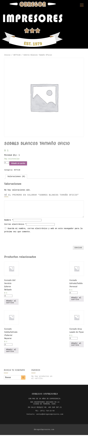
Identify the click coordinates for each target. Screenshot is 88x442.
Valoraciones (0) (16, 179)
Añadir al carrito (21, 165)
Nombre (8, 222)
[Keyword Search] (12, 381)
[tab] (16, 179)
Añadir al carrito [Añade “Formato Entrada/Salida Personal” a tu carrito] (76, 302)
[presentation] (44, 241)
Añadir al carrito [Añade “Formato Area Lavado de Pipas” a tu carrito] (76, 348)
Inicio (7, 55)
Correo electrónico (15, 227)
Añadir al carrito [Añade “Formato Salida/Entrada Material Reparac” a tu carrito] (11, 354)
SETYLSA (17, 55)
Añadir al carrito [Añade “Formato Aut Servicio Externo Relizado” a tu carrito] (11, 305)
